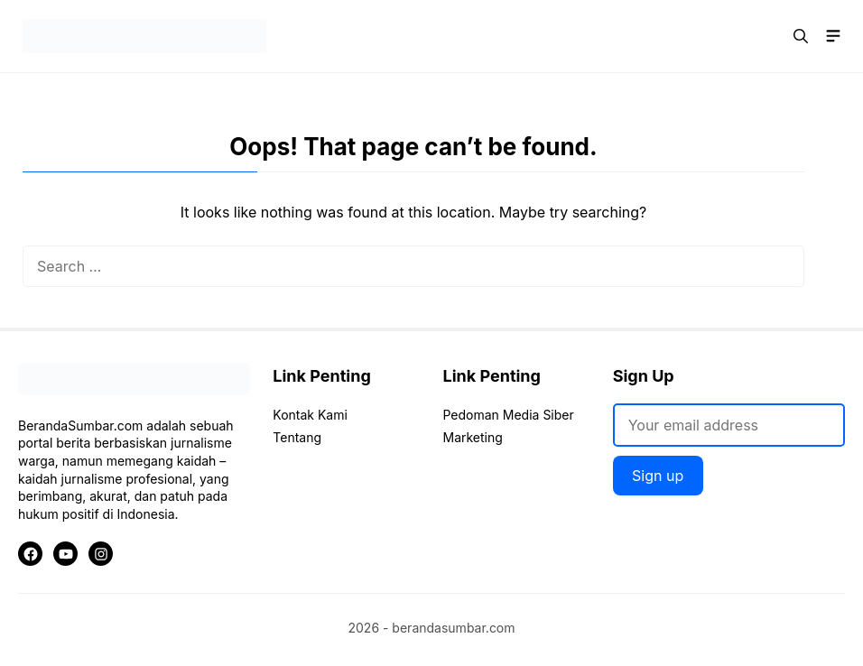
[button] (800, 36)
